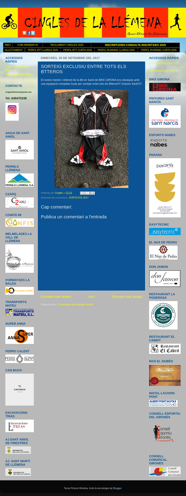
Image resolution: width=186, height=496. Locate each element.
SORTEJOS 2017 (79, 197)
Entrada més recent (56, 297)
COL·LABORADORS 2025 (163, 63)
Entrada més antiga (127, 297)
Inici (91, 297)
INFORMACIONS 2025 (18, 74)
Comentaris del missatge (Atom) (75, 304)
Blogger (117, 488)
